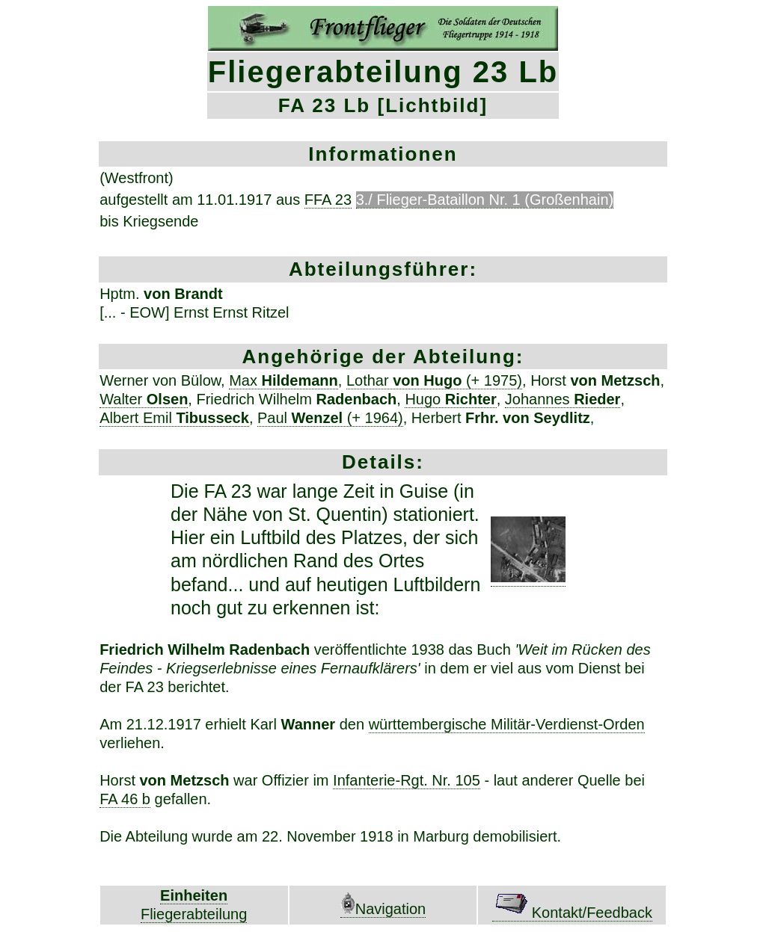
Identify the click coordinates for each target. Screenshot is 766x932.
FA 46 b (124, 799)
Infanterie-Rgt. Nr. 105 (406, 780)
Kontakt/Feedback (572, 912)
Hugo (450, 399)
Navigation (383, 909)
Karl (292, 724)
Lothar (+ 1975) (434, 380)
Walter (143, 399)
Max (283, 380)
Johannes (563, 399)
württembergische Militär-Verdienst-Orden (507, 724)
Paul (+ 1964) (330, 418)
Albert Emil (174, 418)
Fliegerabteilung (194, 914)
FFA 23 (328, 199)
